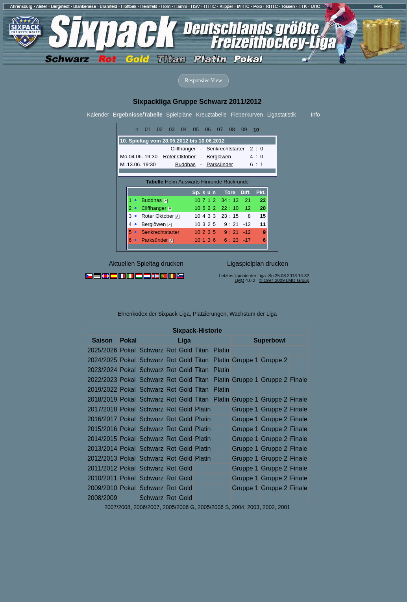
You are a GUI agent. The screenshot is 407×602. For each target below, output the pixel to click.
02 (160, 129)
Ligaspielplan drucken (257, 263)
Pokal (128, 350)
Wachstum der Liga (253, 314)
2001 (284, 507)
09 (244, 129)
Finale (298, 379)
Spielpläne (179, 114)
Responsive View (203, 80)
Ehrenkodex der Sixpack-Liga (154, 314)
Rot (171, 350)
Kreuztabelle (211, 114)
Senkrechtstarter (226, 149)
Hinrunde (211, 182)
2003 (253, 507)
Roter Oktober (179, 156)
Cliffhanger (182, 149)
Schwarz (151, 350)
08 (232, 129)
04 (184, 129)
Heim (171, 182)
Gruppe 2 (274, 360)
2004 (238, 507)
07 (220, 129)
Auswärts (189, 182)
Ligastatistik (281, 114)
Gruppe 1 (245, 360)
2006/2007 (146, 507)
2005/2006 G (178, 507)
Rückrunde (236, 182)
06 (208, 129)
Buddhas (185, 164)
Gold (185, 350)
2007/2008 (117, 507)
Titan (202, 350)
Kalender (98, 114)
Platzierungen (210, 314)
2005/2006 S (213, 507)
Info (315, 114)
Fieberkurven (247, 114)
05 (196, 129)
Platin (221, 350)
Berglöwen (219, 156)
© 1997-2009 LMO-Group (284, 280)
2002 (269, 507)
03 (172, 129)
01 (148, 129)
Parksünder (220, 164)
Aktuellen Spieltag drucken (146, 263)
